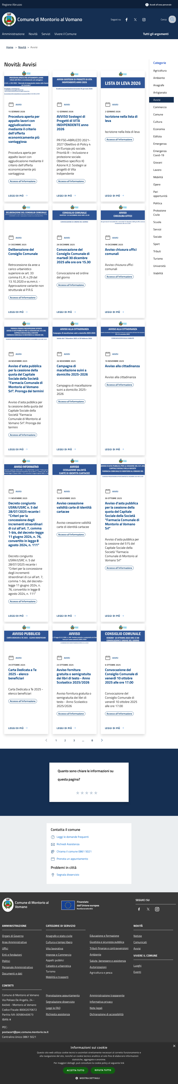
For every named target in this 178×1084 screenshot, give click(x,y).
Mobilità (158, 177)
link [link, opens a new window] (122, 1063)
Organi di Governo (12, 936)
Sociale (157, 237)
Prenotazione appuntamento (63, 995)
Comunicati (140, 942)
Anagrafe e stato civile (59, 936)
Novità (22, 47)
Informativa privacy (101, 1002)
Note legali (96, 1008)
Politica (157, 203)
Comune (158, 114)
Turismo (158, 258)
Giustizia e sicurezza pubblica (107, 942)
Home (9, 47)
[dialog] (89, 1063)
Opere (156, 184)
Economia (159, 129)
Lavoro (157, 170)
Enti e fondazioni (12, 955)
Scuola (157, 222)
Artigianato (160, 92)
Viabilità (158, 273)
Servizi (157, 229)
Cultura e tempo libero (59, 942)
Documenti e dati (12, 973)
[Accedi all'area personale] (158, 5)
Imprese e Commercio (58, 955)
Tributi (157, 251)
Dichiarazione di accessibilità (106, 1014)
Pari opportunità (160, 194)
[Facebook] (123, 19)
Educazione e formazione (104, 936)
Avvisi (15, 104)
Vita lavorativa (54, 948)
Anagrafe (158, 85)
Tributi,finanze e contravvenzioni (109, 948)
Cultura (157, 122)
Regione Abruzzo (12, 4)
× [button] (174, 1046)
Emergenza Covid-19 (160, 153)
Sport (156, 244)
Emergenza (160, 144)
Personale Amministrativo (17, 967)
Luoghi (137, 966)
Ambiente (159, 78)
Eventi (137, 972)
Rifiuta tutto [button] (103, 1070)
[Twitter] (132, 19)
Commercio (160, 107)
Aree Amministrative (14, 942)
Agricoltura (160, 70)
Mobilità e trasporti (57, 977)
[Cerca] (172, 19)
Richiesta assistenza (58, 1014)
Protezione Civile (159, 212)
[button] (89, 1078)
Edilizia (157, 136)
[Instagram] (140, 19)
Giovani (157, 162)
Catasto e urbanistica (58, 966)
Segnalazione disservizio (60, 1002)
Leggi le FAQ (53, 1008)
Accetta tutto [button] (75, 1070)
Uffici (5, 948)
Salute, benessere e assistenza (108, 961)
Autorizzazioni (98, 967)
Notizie (138, 936)
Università (159, 266)
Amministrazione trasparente (107, 995)
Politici (6, 961)
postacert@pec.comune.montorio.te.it (25, 1032)
